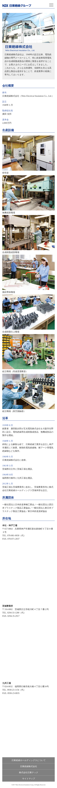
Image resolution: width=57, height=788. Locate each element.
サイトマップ (28, 778)
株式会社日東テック (28, 772)
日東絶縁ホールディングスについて (29, 760)
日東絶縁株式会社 (28, 766)
